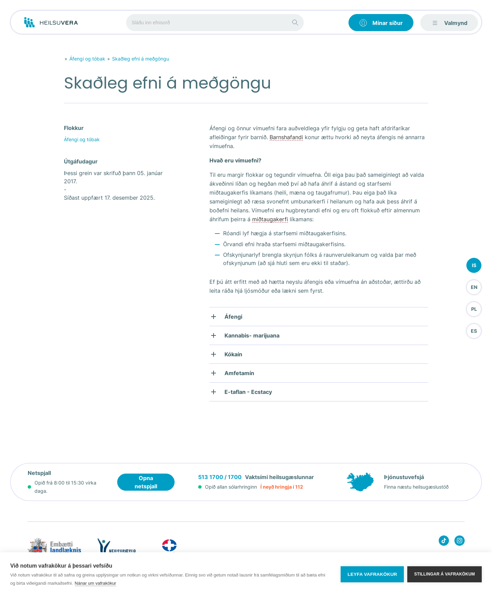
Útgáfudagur (81, 161)
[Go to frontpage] (51, 22)
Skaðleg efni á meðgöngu (140, 59)
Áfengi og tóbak (87, 59)
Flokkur (74, 127)
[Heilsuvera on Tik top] (444, 541)
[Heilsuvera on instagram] (459, 541)
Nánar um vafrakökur (95, 583)
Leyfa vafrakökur (372, 574)
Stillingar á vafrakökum (444, 574)
